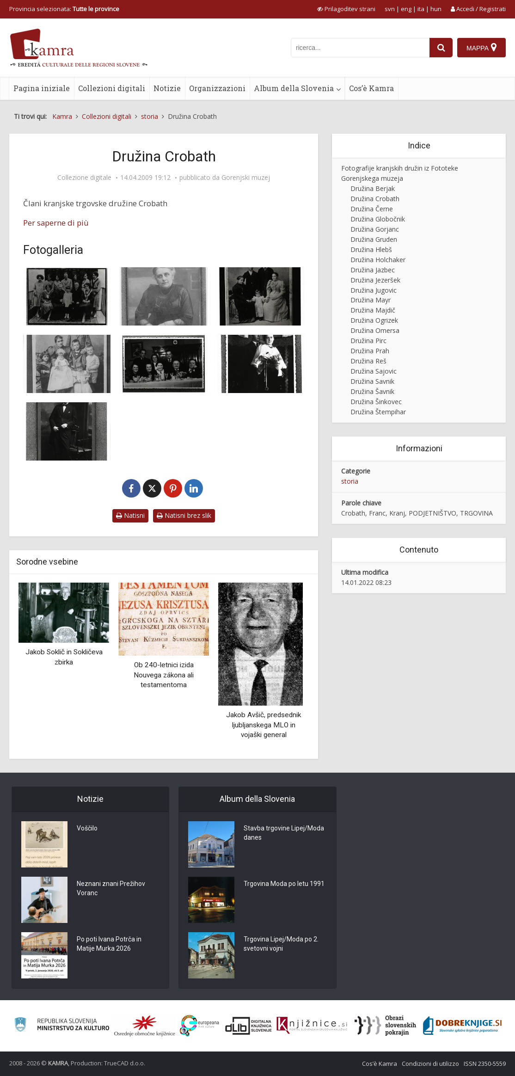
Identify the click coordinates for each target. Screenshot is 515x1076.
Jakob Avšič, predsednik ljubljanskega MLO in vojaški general (263, 725)
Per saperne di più (56, 222)
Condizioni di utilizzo (430, 1063)
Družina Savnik (372, 381)
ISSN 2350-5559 (485, 1063)
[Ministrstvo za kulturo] (62, 1026)
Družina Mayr (370, 299)
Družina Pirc (368, 340)
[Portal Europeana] (199, 1026)
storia (349, 481)
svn (390, 9)
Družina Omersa (374, 330)
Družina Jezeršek (375, 280)
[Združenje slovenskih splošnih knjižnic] (312, 1025)
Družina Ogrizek (374, 320)
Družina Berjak (372, 188)
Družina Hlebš (371, 249)
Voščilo (87, 828)
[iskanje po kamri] (360, 47)
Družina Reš (368, 361)
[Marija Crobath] (163, 296)
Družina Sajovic (373, 371)
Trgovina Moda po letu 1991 (284, 883)
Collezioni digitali (111, 88)
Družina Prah (369, 350)
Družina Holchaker (377, 259)
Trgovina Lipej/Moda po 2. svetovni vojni (281, 943)
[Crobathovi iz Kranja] (260, 296)
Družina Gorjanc (374, 229)
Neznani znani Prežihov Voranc (111, 888)
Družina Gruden (373, 239)
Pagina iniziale (41, 88)
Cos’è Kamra (371, 88)
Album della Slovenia (294, 88)
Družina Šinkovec (376, 401)
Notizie (167, 88)
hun (435, 9)
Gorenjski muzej (245, 177)
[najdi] (441, 47)
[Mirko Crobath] (66, 431)
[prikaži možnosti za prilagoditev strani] (346, 9)
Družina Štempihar (378, 411)
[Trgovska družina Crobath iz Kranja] (163, 364)
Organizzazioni (217, 88)
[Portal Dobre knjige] (462, 1025)
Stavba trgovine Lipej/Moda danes (284, 832)
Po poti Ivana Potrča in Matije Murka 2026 (109, 943)
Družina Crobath (374, 198)
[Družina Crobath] (66, 364)
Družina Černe (371, 208)
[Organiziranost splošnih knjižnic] (145, 1025)
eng (406, 9)
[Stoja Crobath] (260, 364)
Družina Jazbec (372, 269)
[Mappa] (481, 47)
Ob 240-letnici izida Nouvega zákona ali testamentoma (164, 675)
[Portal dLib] (248, 1025)
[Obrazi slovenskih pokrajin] (385, 1025)
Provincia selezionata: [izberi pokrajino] (64, 9)
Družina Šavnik (372, 391)
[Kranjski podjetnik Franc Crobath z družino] (66, 296)
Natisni (130, 515)
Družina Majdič (372, 310)
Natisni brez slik (184, 515)
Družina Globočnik (377, 219)
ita (420, 9)
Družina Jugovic (373, 290)
